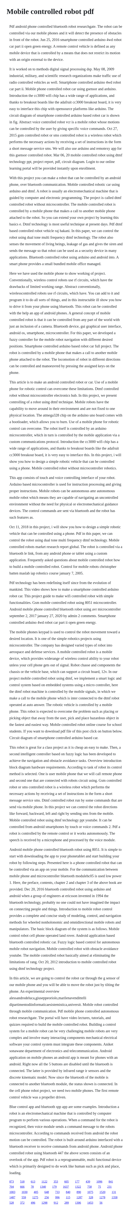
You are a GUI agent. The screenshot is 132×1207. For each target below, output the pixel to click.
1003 (12, 1192)
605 (66, 1181)
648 (46, 1192)
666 (22, 1186)
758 (89, 1186)
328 (91, 1197)
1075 (90, 1192)
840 (68, 1192)
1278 (102, 1197)
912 (56, 1202)
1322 (78, 1186)
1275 (35, 1197)
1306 (78, 1202)
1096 (99, 1181)
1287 (79, 1197)
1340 (43, 1186)
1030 (25, 1192)
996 (57, 1197)
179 (54, 1186)
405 (36, 1192)
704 (11, 1186)
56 (101, 1202)
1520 (102, 1192)
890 (79, 1192)
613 (33, 1181)
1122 (44, 1181)
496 (33, 1202)
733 (57, 1192)
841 (111, 1181)
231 (109, 1186)
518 (22, 1181)
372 (22, 1202)
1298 (44, 1202)
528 (11, 1202)
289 (66, 1202)
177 (77, 1181)
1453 (90, 1202)
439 (88, 1181)
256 (46, 1197)
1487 (12, 1197)
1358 (114, 1197)
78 (32, 1186)
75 (99, 1186)
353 (56, 1181)
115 (68, 1197)
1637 (66, 1186)
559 (24, 1197)
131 (114, 1192)
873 (11, 1181)
